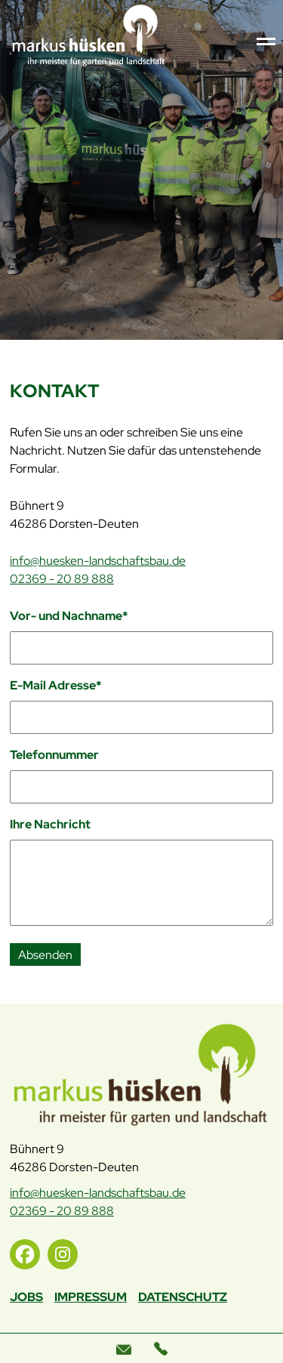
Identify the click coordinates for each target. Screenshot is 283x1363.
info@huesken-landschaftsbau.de (98, 561)
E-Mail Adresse (56, 685)
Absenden (45, 955)
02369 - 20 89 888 (62, 579)
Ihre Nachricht (50, 824)
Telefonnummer (54, 755)
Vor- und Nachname (69, 615)
